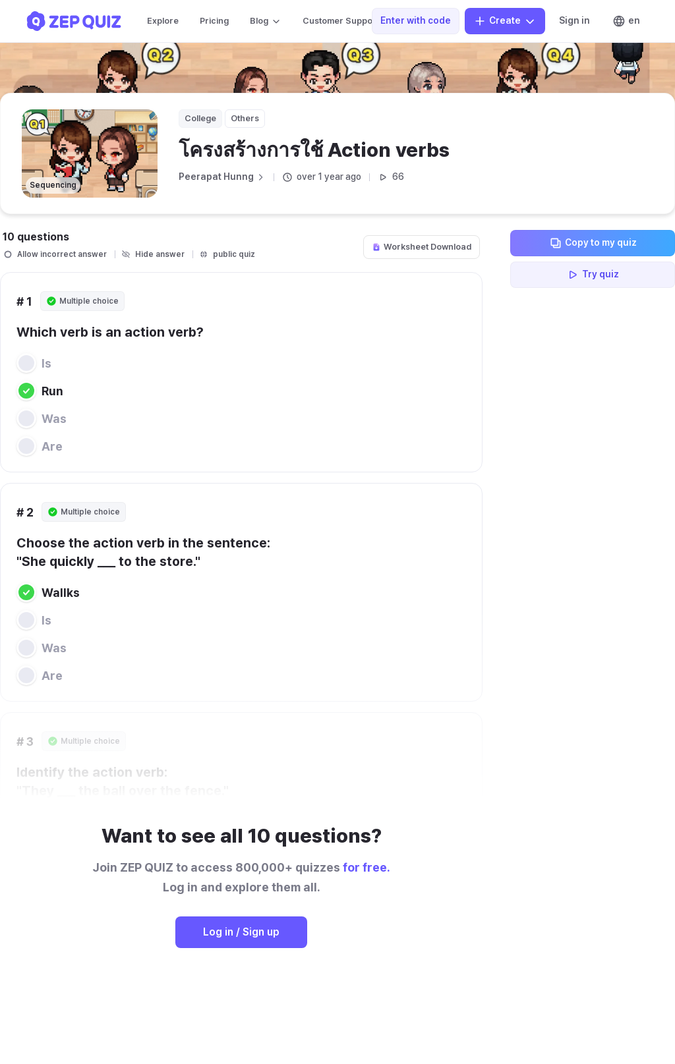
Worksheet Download (421, 247)
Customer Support (347, 21)
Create (505, 21)
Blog (265, 21)
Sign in (574, 20)
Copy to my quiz (593, 243)
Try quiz (592, 274)
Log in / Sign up (241, 932)
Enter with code (415, 20)
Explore (163, 21)
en (626, 21)
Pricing (214, 21)
